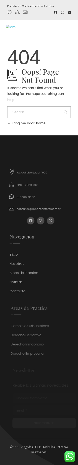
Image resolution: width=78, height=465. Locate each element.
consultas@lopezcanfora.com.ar (41, 209)
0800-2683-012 (29, 185)
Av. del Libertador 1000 (35, 173)
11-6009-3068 (28, 197)
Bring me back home (26, 123)
